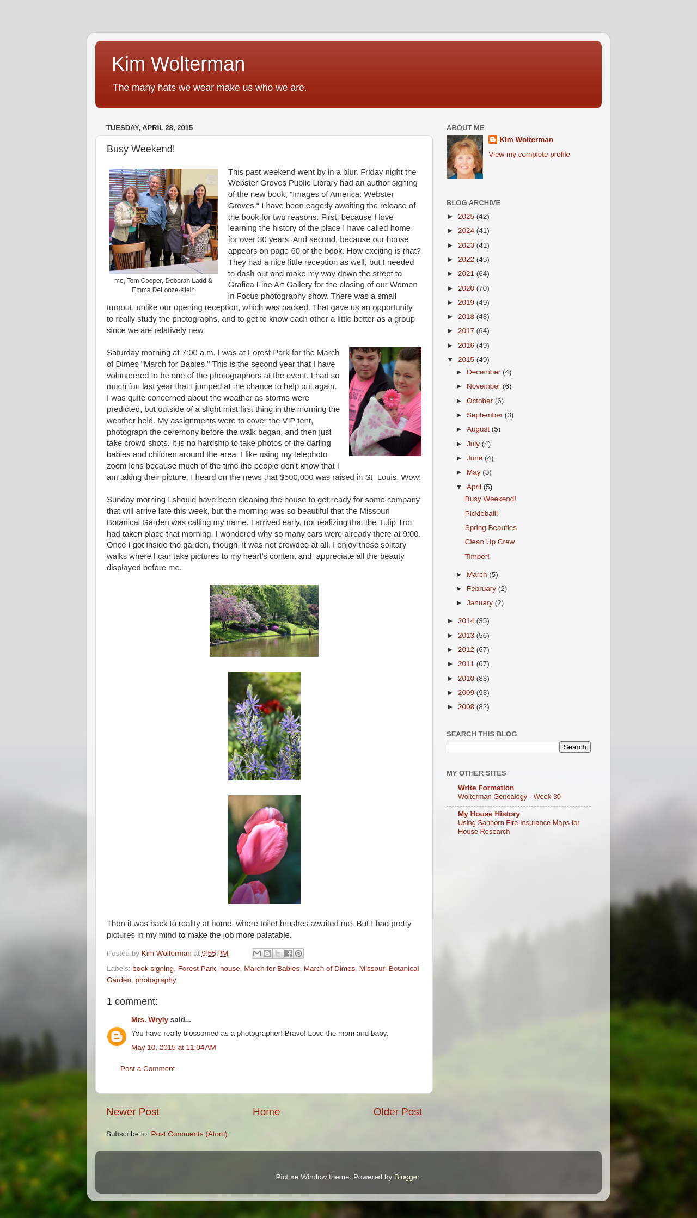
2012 (467, 649)
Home (266, 1111)
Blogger (406, 1177)
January (481, 603)
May (474, 472)
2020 (467, 288)
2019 (467, 302)
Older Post (398, 1111)
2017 (467, 331)
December (485, 372)
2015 (467, 359)
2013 (467, 635)
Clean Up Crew (490, 542)
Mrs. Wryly (149, 1020)
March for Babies (271, 968)
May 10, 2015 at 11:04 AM (173, 1047)
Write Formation (486, 788)
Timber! (477, 556)
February (482, 589)
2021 (467, 273)
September (486, 415)
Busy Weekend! (490, 499)
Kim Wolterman (178, 64)
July (474, 444)
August (479, 429)
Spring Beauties (491, 528)
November (485, 386)
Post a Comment (147, 1069)
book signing (153, 968)
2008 (467, 707)
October (481, 401)
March (478, 574)
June (476, 458)
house (230, 968)
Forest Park (197, 968)
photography (156, 980)
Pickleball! (481, 513)
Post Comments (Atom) (189, 1134)
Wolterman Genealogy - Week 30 (509, 796)
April (475, 487)
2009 (467, 692)
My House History (489, 814)
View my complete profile (529, 154)
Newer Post (133, 1111)
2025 (467, 216)
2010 (467, 678)
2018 (467, 316)
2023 (467, 245)
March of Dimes (330, 968)
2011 (467, 664)
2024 (467, 230)
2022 (467, 259)
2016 (467, 345)
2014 (467, 621)
